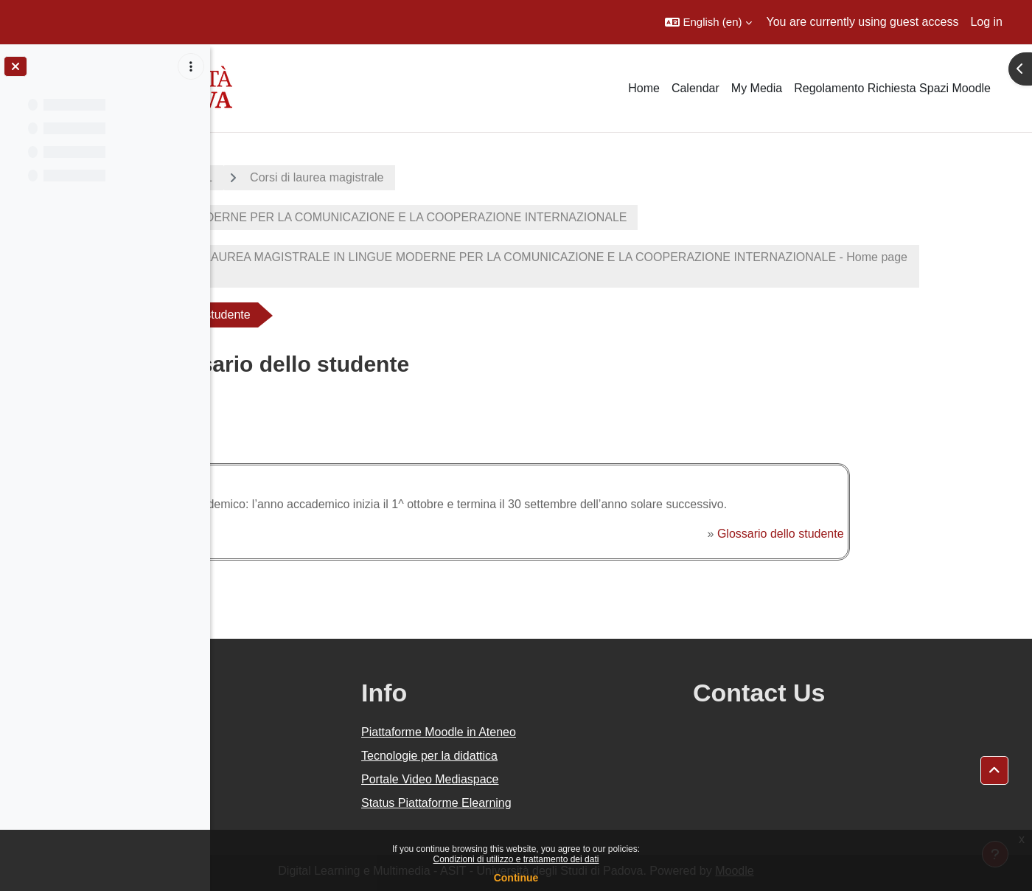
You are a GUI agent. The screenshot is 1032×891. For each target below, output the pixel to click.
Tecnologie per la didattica (569, 755)
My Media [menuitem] (756, 88)
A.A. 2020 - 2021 (282, 177)
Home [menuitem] (644, 88)
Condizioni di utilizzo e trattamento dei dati (516, 859)
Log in (986, 21)
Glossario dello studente (878, 533)
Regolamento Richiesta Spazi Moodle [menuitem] (892, 88)
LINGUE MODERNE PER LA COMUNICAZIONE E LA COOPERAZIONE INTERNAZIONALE (497, 217)
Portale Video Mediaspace (570, 779)
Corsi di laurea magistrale (431, 177)
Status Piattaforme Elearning (576, 803)
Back (260, 427)
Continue (516, 878)
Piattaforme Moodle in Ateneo (578, 732)
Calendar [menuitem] (695, 88)
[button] (708, 22)
